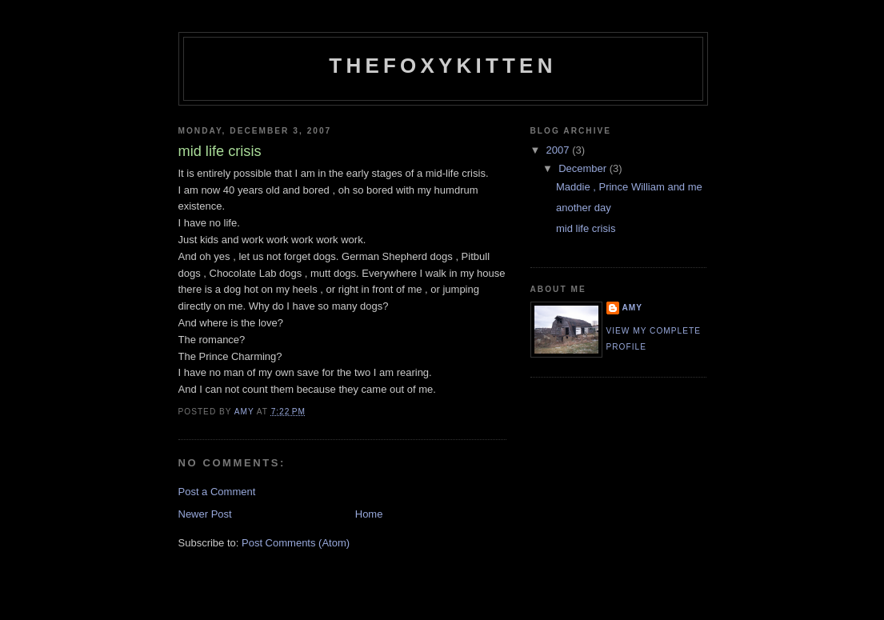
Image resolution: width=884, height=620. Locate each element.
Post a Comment (217, 492)
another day (583, 208)
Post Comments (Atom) (296, 543)
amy (632, 307)
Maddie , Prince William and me (629, 187)
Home (369, 514)
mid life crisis (585, 228)
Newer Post (205, 514)
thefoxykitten (442, 66)
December (584, 168)
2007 (559, 150)
